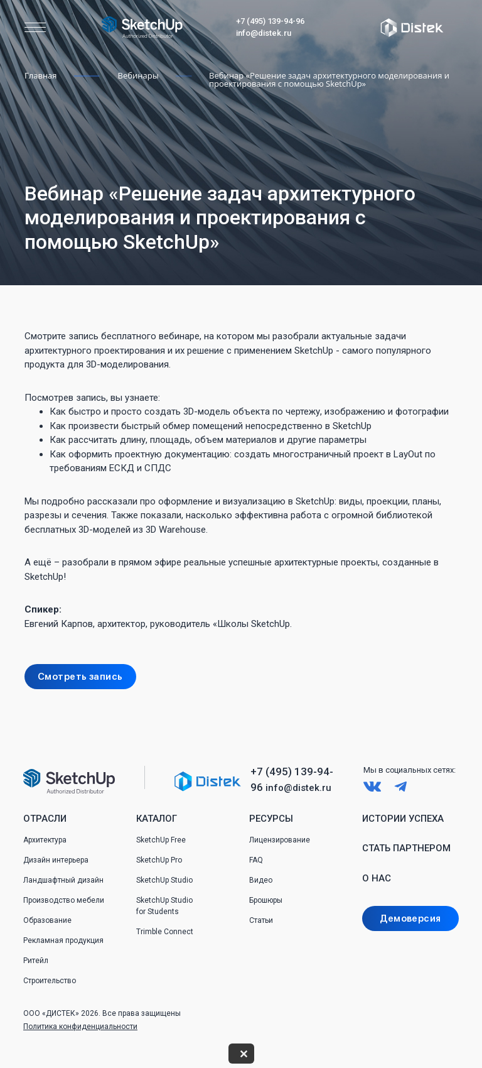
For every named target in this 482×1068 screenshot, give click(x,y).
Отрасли (45, 818)
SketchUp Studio (164, 880)
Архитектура (45, 840)
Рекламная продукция (63, 940)
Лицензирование (279, 840)
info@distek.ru (263, 33)
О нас (376, 878)
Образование (47, 920)
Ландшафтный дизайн (63, 880)
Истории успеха (403, 818)
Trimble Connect (164, 931)
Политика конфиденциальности (80, 1026)
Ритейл (35, 960)
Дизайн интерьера (55, 860)
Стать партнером (406, 848)
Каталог (156, 818)
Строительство (49, 980)
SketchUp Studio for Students (164, 906)
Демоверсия (410, 918)
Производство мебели (63, 900)
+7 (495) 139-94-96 (270, 21)
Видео (260, 880)
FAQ (256, 860)
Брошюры (265, 900)
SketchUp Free (161, 840)
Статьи (261, 920)
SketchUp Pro (159, 860)
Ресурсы (271, 818)
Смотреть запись (80, 676)
